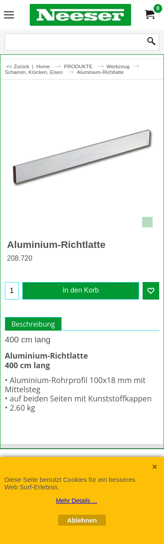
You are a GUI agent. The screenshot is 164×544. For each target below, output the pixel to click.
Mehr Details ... (76, 500)
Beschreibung (33, 324)
